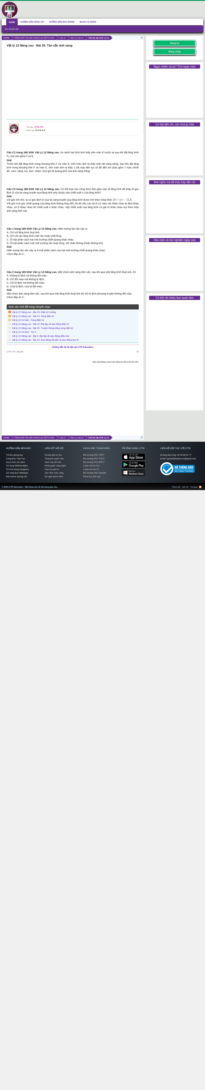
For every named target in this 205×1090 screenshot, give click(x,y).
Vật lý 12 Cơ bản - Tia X (24, 332)
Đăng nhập (174, 51)
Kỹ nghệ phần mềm (54, 476)
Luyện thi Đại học (91, 465)
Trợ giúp (193, 487)
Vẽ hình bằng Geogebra (17, 469)
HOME (12, 22)
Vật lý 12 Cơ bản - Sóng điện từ (28, 320)
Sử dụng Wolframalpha (17, 465)
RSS (200, 487)
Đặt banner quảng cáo (16, 476)
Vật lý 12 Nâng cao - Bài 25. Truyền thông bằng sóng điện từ (42, 328)
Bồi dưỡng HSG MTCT (94, 462)
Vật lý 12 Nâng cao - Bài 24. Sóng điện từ (33, 316)
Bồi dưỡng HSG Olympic (94, 473)
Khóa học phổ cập (91, 476)
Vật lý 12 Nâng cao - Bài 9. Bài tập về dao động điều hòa (40, 336)
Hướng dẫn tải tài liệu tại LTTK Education (72, 347)
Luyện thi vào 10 (91, 469)
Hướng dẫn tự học (53, 455)
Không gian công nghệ (55, 465)
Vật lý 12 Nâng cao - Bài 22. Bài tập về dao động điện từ (40, 324)
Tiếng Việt (176, 487)
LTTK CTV (38, 127)
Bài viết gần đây (12, 29)
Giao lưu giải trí (52, 469)
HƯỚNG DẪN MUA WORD (62, 22)
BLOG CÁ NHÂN (88, 22)
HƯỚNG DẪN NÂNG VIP (32, 22)
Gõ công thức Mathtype (17, 473)
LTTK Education (59, 485)
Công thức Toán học (15, 458)
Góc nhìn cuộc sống (54, 473)
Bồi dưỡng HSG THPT (93, 455)
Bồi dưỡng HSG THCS (93, 458)
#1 (138, 352)
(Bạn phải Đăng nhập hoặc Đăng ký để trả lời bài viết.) (116, 362)
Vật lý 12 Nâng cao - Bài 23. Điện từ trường (34, 312)
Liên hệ (185, 487)
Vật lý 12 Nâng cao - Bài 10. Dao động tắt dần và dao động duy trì (45, 340)
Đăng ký (174, 43)
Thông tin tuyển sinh (54, 458)
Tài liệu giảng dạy (14, 455)
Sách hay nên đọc (53, 462)
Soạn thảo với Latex (15, 462)
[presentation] (122, 200)
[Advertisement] (72, 84)
